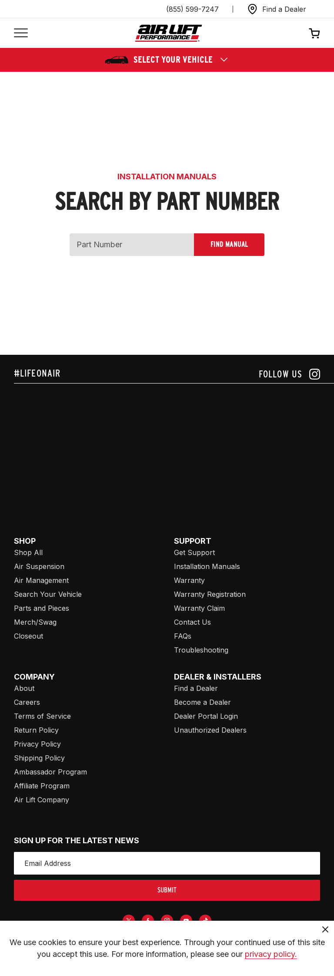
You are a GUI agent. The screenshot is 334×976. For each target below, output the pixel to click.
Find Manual (229, 244)
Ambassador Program (50, 771)
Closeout (28, 636)
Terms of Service (42, 716)
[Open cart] (314, 33)
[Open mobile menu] (21, 33)
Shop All (28, 552)
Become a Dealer (202, 702)
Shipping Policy (39, 758)
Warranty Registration (210, 594)
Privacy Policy (37, 744)
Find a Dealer (196, 688)
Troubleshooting (201, 650)
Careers (27, 702)
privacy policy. (271, 954)
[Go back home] (168, 33)
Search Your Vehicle (48, 594)
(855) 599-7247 (192, 9)
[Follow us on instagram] (289, 374)
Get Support (194, 552)
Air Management (41, 580)
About (24, 688)
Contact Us (192, 622)
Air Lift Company (41, 799)
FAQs (182, 636)
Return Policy (36, 730)
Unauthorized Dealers (210, 730)
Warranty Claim (199, 608)
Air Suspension (39, 566)
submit (167, 890)
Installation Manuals (207, 566)
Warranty (189, 580)
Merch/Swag (35, 622)
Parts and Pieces (41, 608)
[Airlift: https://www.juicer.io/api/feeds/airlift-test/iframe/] (174, 449)
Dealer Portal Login (206, 716)
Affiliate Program (42, 785)
